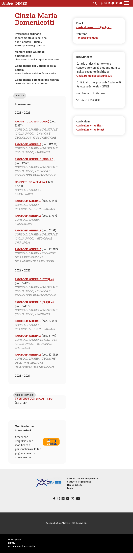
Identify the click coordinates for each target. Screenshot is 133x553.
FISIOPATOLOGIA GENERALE (31, 182)
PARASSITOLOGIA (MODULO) (32, 121)
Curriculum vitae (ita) (89, 125)
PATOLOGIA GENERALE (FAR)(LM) (34, 302)
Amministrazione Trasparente (82, 478)
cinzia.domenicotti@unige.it (94, 27)
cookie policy (14, 539)
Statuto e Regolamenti (79, 482)
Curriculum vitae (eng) (90, 129)
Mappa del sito (75, 485)
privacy (11, 543)
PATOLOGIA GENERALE (28, 144)
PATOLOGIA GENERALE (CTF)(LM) (34, 279)
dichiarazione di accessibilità (21, 546)
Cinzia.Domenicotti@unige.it (94, 75)
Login (70, 488)
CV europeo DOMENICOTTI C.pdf (34, 398)
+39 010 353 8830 (87, 38)
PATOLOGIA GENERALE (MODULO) (35, 159)
